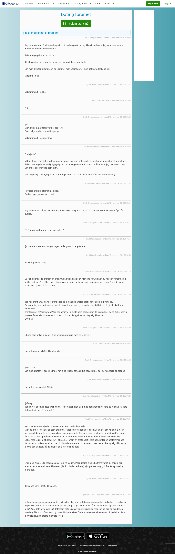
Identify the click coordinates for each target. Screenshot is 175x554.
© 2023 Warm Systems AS (87, 551)
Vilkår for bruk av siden (67, 546)
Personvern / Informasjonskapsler (91, 546)
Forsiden (29, 3)
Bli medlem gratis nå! (76, 23)
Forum (98, 3)
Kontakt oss (112, 546)
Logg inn (167, 3)
